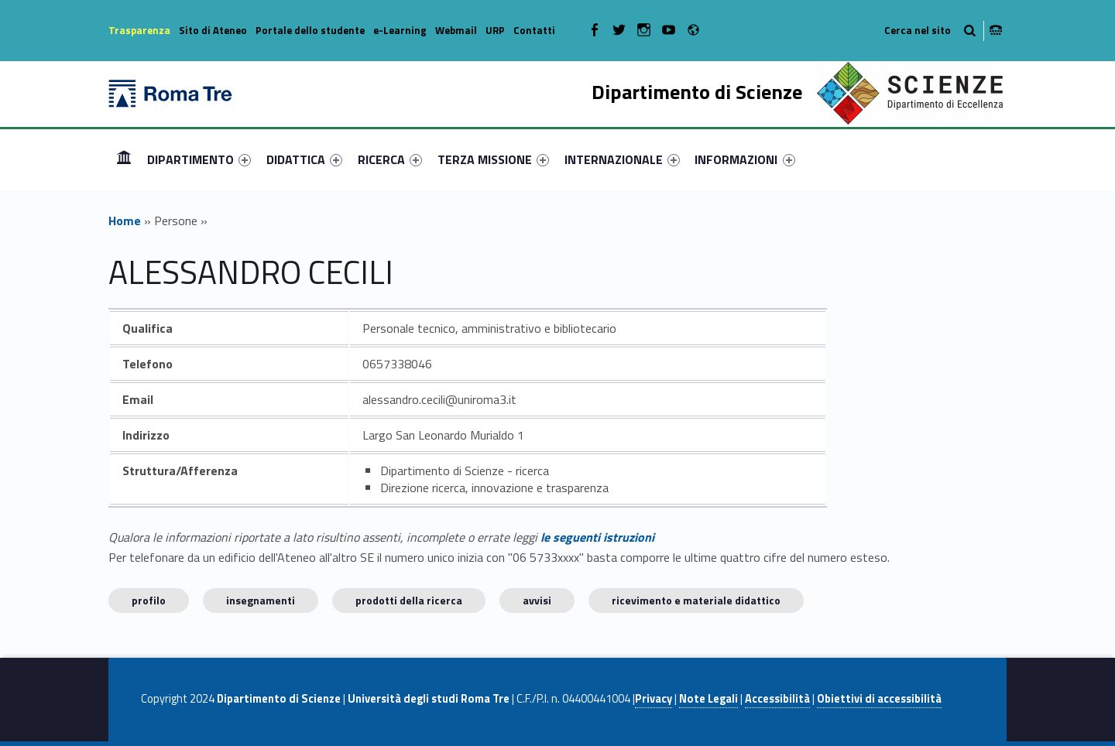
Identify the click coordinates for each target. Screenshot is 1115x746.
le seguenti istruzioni (597, 537)
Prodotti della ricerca (408, 600)
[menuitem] (123, 159)
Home (123, 159)
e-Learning (400, 30)
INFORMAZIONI (744, 159)
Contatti (534, 30)
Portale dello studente (310, 30)
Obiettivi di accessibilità (879, 698)
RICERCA (390, 159)
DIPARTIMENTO (199, 159)
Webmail (456, 30)
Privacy (653, 698)
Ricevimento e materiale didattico (696, 600)
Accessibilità (777, 698)
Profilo (149, 600)
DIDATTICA (304, 159)
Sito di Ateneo (213, 30)
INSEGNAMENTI (260, 600)
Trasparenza (139, 30)
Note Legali (708, 698)
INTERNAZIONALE (622, 159)
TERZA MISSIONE (493, 159)
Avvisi (537, 600)
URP (495, 30)
